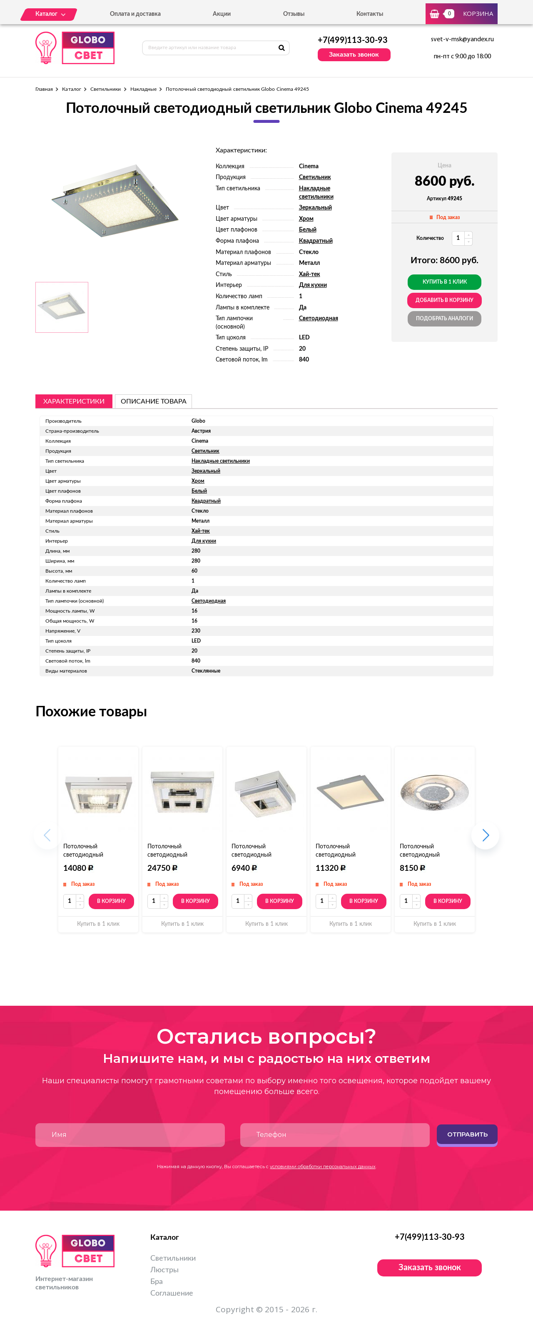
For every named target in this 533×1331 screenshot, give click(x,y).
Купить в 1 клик (445, 281)
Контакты (369, 14)
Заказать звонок (354, 54)
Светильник (315, 177)
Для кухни (313, 285)
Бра (156, 1282)
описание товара (154, 401)
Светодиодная (318, 319)
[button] (485, 839)
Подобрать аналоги (444, 318)
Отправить (467, 1134)
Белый (307, 230)
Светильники (105, 89)
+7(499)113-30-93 (353, 40)
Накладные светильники (221, 461)
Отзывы (293, 14)
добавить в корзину (444, 300)
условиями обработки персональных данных (323, 1166)
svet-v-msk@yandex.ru (462, 39)
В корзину (111, 901)
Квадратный (316, 241)
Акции (222, 14)
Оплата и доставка (135, 14)
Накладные (143, 89)
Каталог (71, 89)
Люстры (164, 1270)
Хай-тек (309, 274)
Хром (306, 219)
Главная (44, 89)
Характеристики (74, 401)
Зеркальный (315, 208)
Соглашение (171, 1293)
